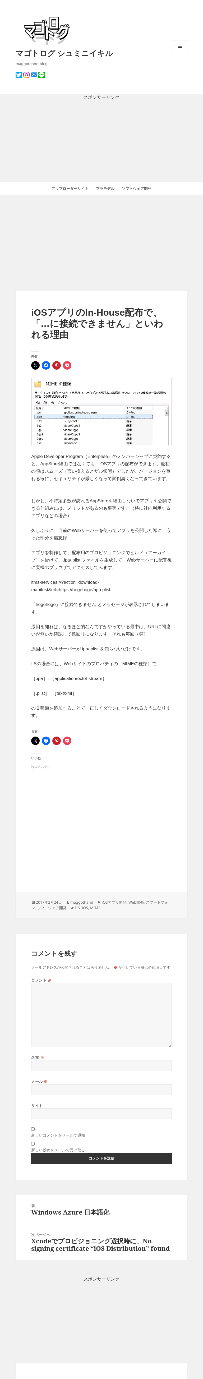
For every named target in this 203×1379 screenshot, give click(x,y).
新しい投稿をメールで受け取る (58, 1149)
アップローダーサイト (70, 188)
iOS (85, 907)
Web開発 (136, 902)
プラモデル (105, 188)
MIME (95, 907)
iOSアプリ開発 (114, 902)
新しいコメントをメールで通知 (58, 1135)
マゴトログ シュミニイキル (64, 53)
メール (39, 1081)
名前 (37, 1057)
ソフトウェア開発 (136, 188)
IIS (77, 907)
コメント (41, 980)
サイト (37, 1105)
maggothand (81, 902)
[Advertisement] (101, 141)
